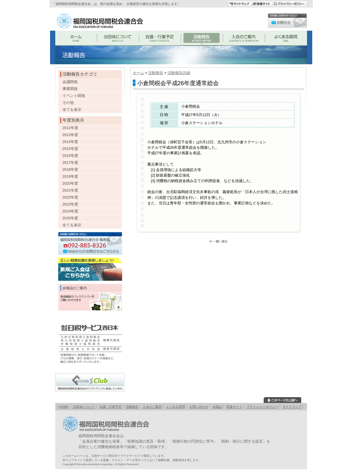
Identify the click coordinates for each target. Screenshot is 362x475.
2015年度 (70, 148)
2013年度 (70, 135)
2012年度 (70, 128)
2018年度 (70, 169)
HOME (64, 406)
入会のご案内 (152, 406)
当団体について (84, 406)
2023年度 (70, 204)
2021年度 (70, 190)
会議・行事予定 (110, 406)
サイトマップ (292, 406)
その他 (68, 102)
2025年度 (70, 218)
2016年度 (70, 155)
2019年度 (70, 176)
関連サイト (234, 406)
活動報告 (155, 73)
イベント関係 (74, 95)
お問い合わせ (198, 406)
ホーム (138, 73)
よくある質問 (175, 406)
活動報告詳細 (179, 73)
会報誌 (217, 406)
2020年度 (70, 183)
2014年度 (70, 142)
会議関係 (70, 82)
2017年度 (70, 162)
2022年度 (70, 197)
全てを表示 (72, 109)
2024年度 (70, 211)
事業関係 (70, 89)
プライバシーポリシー (262, 406)
